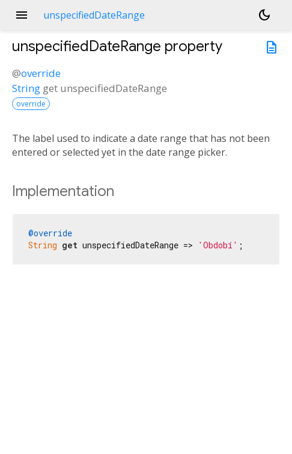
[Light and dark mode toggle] (264, 15)
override (41, 73)
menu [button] (21, 15)
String (26, 88)
